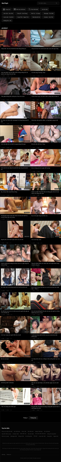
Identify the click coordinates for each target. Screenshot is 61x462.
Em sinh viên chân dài (40, 433)
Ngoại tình (55, 436)
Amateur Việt (16, 433)
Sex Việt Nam (17, 431)
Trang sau (33, 417)
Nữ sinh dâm (31, 433)
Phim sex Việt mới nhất (7, 431)
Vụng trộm (49, 436)
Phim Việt (24, 431)
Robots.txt (9, 454)
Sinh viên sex (23, 433)
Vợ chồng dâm (28, 436)
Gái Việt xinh (30, 431)
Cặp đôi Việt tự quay (6, 433)
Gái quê (35, 436)
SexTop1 (5, 3)
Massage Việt (13, 436)
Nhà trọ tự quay (5, 436)
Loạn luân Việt (42, 436)
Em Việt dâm (47, 431)
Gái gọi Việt (21, 436)
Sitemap (3, 454)
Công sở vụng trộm (51, 433)
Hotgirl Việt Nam (38, 431)
